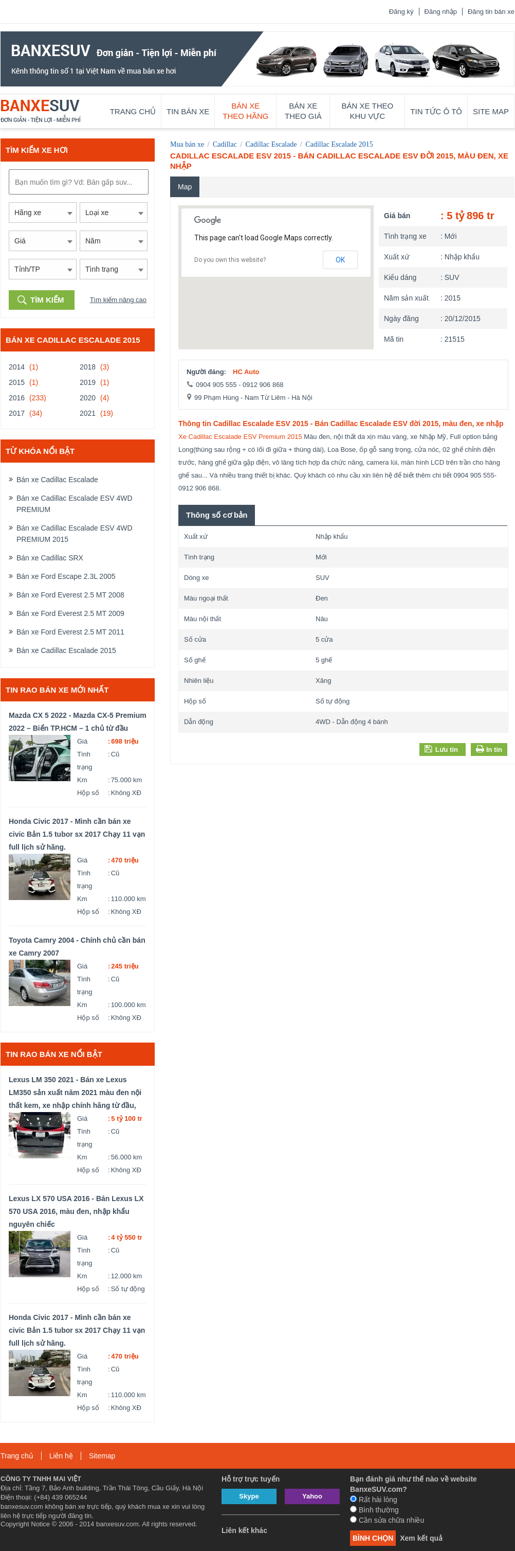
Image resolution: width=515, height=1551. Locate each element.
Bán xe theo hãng (245, 110)
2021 (88, 413)
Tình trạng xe (405, 236)
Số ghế (195, 660)
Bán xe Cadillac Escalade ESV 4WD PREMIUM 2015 (74, 533)
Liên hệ (61, 1456)
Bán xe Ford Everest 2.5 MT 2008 (70, 595)
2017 (17, 413)
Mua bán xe (187, 144)
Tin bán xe (188, 111)
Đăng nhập (441, 11)
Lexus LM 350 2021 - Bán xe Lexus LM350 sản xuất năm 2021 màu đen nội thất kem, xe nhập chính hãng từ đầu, (75, 1092)
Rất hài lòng (373, 1499)
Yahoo (312, 1496)
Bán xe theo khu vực (368, 110)
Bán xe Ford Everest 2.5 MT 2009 (70, 613)
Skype (249, 1496)
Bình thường (374, 1510)
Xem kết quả (421, 1538)
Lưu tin (441, 749)
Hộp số (88, 793)
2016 (17, 398)
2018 (88, 367)
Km (82, 780)
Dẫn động (198, 722)
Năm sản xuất (406, 298)
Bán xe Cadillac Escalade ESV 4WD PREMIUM (74, 504)
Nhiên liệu (199, 680)
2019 (88, 382)
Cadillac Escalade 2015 (339, 144)
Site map (491, 111)
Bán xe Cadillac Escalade (57, 479)
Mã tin (393, 339)
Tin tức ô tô (436, 111)
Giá (82, 741)
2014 (17, 367)
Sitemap (102, 1456)
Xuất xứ (396, 257)
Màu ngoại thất (206, 598)
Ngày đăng (401, 318)
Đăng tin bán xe (491, 11)
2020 (88, 398)
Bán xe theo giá (303, 110)
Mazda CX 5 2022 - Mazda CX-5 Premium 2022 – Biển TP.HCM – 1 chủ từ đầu (77, 721)
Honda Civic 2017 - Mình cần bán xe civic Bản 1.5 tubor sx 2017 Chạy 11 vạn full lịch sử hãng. (77, 834)
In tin (493, 749)
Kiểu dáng (400, 277)
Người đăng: (206, 372)
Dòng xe (196, 577)
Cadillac (225, 144)
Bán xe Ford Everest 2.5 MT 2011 (70, 632)
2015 (17, 382)
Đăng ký (401, 11)
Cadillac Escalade (271, 144)
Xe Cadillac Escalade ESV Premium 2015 (240, 436)
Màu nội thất (202, 619)
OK (340, 260)
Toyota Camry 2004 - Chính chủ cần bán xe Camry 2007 (77, 946)
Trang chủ (133, 111)
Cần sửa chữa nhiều (387, 1520)
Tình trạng (84, 760)
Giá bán (397, 216)
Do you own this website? (230, 259)
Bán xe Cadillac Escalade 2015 (66, 650)
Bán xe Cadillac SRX (49, 558)
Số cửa (195, 639)
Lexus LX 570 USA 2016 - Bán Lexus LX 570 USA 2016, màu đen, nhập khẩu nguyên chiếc (76, 1211)
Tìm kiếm (47, 299)
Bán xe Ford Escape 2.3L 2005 (66, 576)
